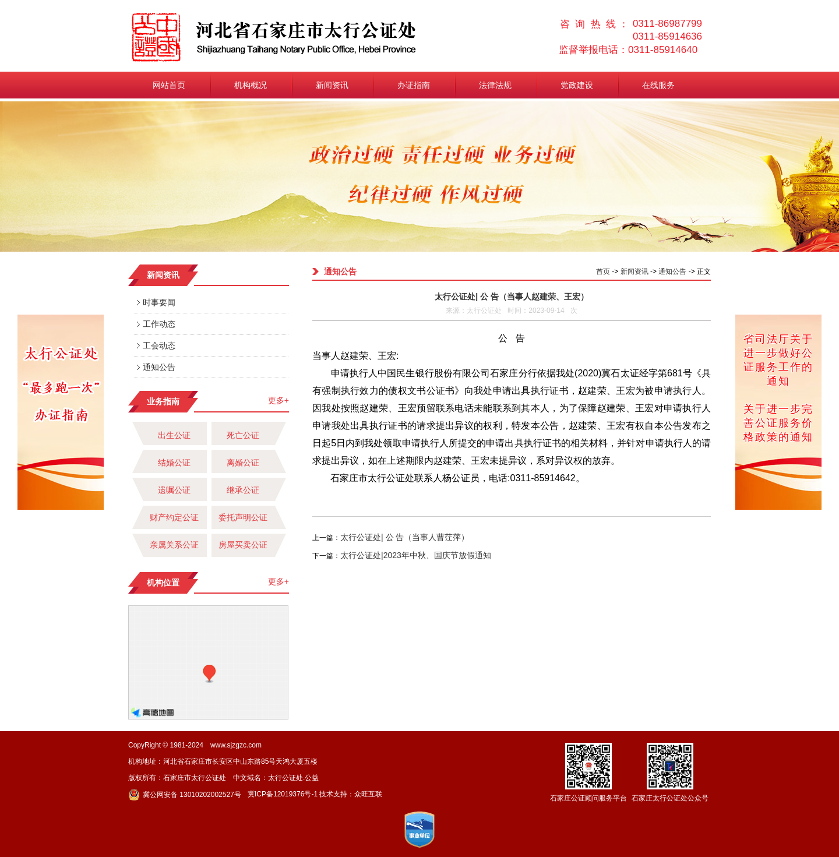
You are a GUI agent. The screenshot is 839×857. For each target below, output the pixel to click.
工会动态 (159, 345)
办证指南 (413, 85)
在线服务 (658, 85)
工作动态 (159, 324)
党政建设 (576, 85)
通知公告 (159, 367)
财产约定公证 (174, 517)
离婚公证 (243, 462)
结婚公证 (174, 462)
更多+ (278, 400)
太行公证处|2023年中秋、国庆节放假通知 (415, 555)
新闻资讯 (332, 85)
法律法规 (495, 85)
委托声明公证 (242, 517)
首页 (603, 271)
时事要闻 (159, 302)
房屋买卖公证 (242, 544)
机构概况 (250, 85)
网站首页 (169, 85)
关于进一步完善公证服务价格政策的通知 (778, 423)
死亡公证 (243, 435)
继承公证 (243, 490)
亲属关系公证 (174, 544)
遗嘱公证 (174, 490)
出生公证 (174, 435)
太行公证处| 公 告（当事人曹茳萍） (404, 537)
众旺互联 (368, 794)
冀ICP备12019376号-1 (283, 794)
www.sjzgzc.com (236, 745)
